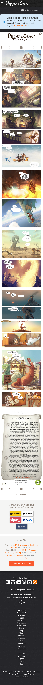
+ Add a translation (21, 26)
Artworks (21, 615)
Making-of (21, 643)
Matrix (21, 600)
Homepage (21, 610)
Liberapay (21, 654)
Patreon (21, 656)
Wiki (21, 641)
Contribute (21, 626)
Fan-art (22, 618)
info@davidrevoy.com (25, 590)
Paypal (21, 661)
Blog (21, 631)
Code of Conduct (21, 677)
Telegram (21, 603)
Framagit (21, 638)
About (21, 633)
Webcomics (21, 613)
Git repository (21, 558)
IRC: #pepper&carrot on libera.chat (21, 597)
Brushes (21, 646)
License (21, 636)
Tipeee (21, 659)
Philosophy (21, 620)
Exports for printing (21, 555)
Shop (21, 628)
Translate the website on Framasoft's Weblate (21, 672)
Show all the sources (21, 563)
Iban (21, 664)
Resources (21, 623)
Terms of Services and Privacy (21, 674)
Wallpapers (21, 649)
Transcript (22, 495)
